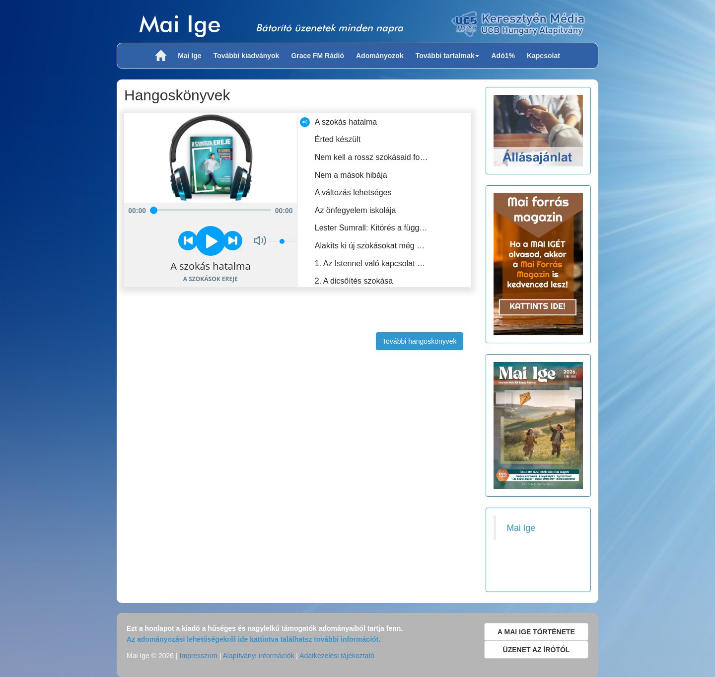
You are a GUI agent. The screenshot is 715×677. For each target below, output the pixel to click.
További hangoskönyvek (419, 341)
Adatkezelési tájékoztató (336, 656)
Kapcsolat (543, 56)
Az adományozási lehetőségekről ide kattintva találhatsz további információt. (253, 639)
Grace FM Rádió (317, 56)
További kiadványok (247, 56)
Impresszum (198, 656)
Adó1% (502, 56)
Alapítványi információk (258, 656)
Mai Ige (180, 23)
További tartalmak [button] (448, 56)
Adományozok (380, 56)
